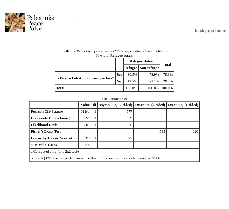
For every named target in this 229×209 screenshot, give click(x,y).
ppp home (216, 30)
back (199, 30)
